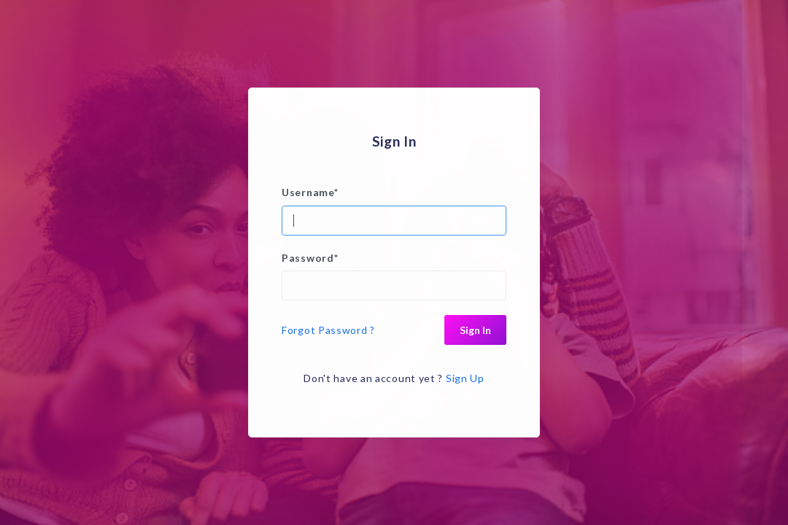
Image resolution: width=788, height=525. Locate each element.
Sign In (475, 330)
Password (310, 258)
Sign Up (465, 378)
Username (310, 192)
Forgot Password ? (328, 330)
